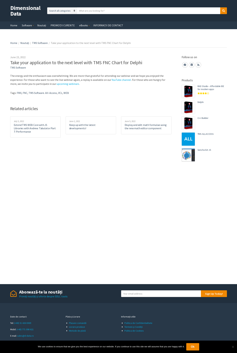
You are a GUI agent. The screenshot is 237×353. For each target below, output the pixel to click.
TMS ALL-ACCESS (206, 133)
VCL (60, 93)
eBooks (83, 25)
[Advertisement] (204, 222)
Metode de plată (77, 330)
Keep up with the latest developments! (82, 126)
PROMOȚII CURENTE (63, 25)
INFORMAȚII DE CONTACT (108, 25)
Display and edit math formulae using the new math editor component (146, 126)
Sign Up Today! (214, 293)
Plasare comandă (77, 323)
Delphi (201, 102)
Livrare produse (77, 326)
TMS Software (40, 43)
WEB (66, 93)
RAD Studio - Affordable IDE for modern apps (211, 88)
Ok (193, 346)
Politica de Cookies (134, 330)
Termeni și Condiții (133, 326)
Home (13, 25)
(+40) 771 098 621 (25, 329)
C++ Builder (203, 118)
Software (27, 25)
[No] (232, 346)
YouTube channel (121, 79)
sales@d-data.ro (25, 335)
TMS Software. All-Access (43, 93)
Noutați (41, 25)
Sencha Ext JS (204, 149)
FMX (19, 93)
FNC (25, 93)
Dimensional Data (25, 10)
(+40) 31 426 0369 (22, 323)
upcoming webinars (68, 83)
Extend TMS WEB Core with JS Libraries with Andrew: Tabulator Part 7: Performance (35, 128)
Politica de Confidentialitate (138, 323)
